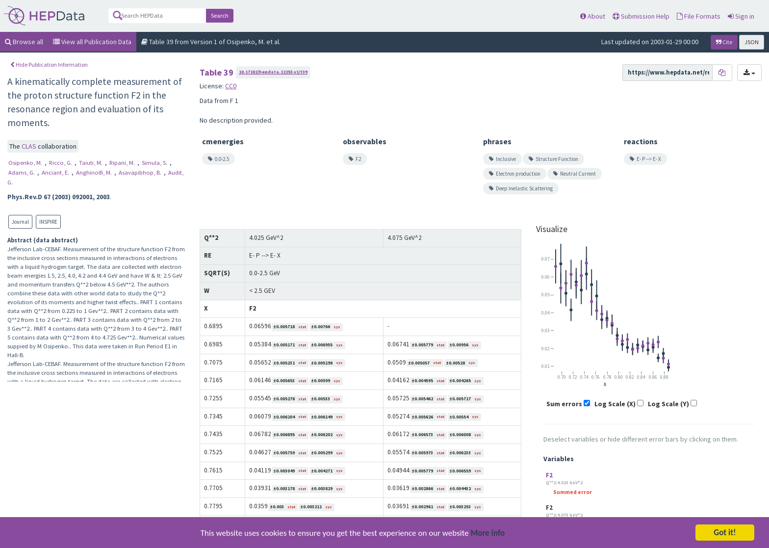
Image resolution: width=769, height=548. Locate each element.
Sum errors (564, 403)
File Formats (698, 16)
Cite (724, 42)
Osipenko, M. (26, 162)
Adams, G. (22, 172)
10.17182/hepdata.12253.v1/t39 (273, 72)
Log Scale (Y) (668, 403)
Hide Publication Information (49, 64)
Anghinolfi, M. (94, 172)
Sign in (741, 16)
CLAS (30, 146)
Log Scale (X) (615, 403)
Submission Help (641, 16)
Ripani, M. (122, 162)
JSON (751, 42)
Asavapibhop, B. (141, 172)
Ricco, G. (61, 162)
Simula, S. (155, 162)
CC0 (230, 85)
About (592, 16)
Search (220, 15)
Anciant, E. (56, 172)
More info (488, 536)
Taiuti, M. (91, 162)
